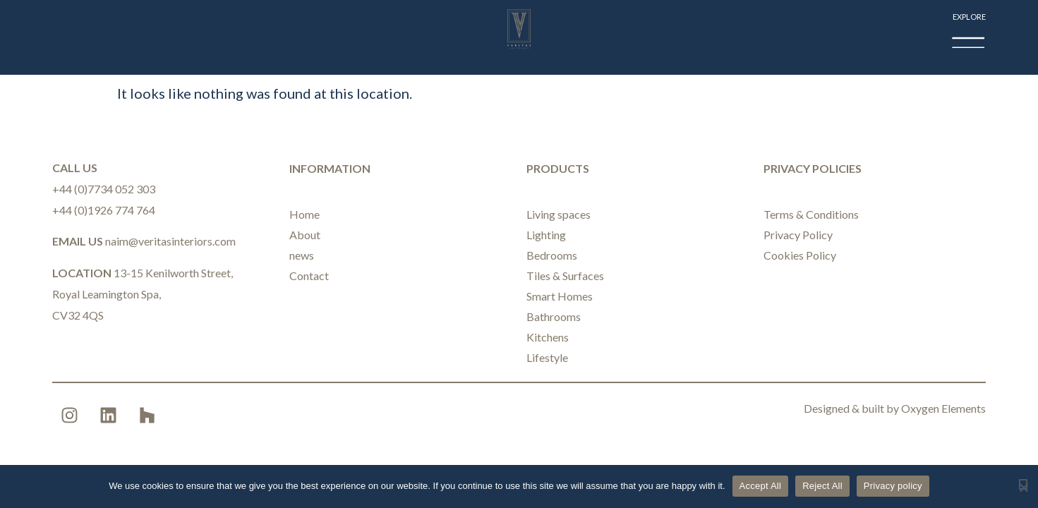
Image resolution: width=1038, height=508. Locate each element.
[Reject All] (1023, 484)
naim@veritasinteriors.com (170, 241)
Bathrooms (553, 316)
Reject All (822, 485)
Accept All (761, 485)
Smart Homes (559, 296)
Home (304, 214)
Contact (309, 275)
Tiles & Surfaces (565, 275)
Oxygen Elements (943, 408)
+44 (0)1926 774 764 (103, 210)
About (304, 234)
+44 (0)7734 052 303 (103, 188)
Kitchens (547, 337)
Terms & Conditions (811, 214)
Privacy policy (893, 485)
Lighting (546, 234)
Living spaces (558, 214)
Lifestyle (547, 357)
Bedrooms (551, 255)
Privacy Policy (798, 234)
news (301, 255)
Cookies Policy (800, 255)
